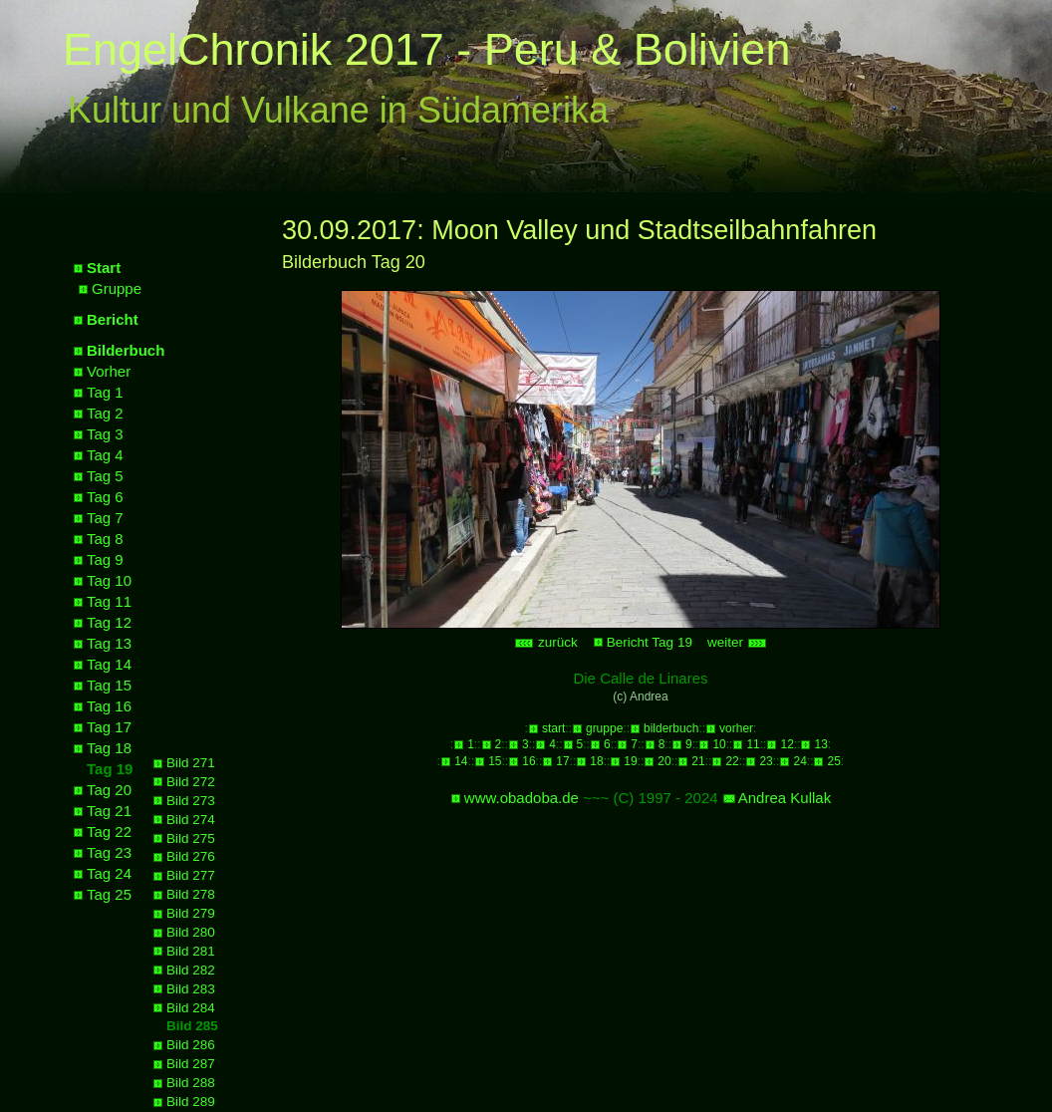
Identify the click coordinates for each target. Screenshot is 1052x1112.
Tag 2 (105, 413)
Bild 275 (190, 838)
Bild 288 (190, 1082)
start (553, 728)
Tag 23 (109, 852)
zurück (546, 642)
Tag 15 (109, 685)
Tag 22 (109, 831)
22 (731, 761)
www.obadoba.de (521, 797)
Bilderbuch (125, 350)
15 (494, 761)
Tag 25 (109, 894)
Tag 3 (105, 433)
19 (630, 761)
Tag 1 (105, 392)
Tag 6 (105, 496)
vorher (736, 728)
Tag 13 (109, 643)
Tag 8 (105, 538)
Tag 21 (109, 810)
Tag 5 (105, 475)
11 (752, 744)
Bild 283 (190, 988)
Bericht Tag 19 (649, 642)
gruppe (604, 728)
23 (765, 761)
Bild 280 (190, 932)
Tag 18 (109, 747)
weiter (737, 642)
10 (718, 744)
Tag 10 (109, 580)
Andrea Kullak (784, 797)
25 (833, 761)
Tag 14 (109, 664)
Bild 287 (190, 1063)
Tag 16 (109, 705)
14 (460, 761)
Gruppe (116, 288)
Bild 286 (190, 1044)
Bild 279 (190, 913)
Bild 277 (190, 875)
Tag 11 (109, 601)
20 (664, 761)
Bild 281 (190, 951)
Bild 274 (190, 819)
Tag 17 (109, 726)
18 (596, 761)
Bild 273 (190, 800)
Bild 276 (190, 856)
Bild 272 (190, 781)
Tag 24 (109, 873)
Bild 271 (190, 762)
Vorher (109, 371)
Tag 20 (109, 789)
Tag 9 (105, 559)
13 (820, 744)
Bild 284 (190, 1007)
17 (562, 761)
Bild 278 (190, 894)
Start (104, 267)
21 (697, 761)
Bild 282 (190, 970)
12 (786, 744)
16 (528, 761)
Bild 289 (190, 1101)
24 (799, 761)
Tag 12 (109, 622)
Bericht (112, 319)
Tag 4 (105, 454)
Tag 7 (105, 517)
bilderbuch (671, 728)
